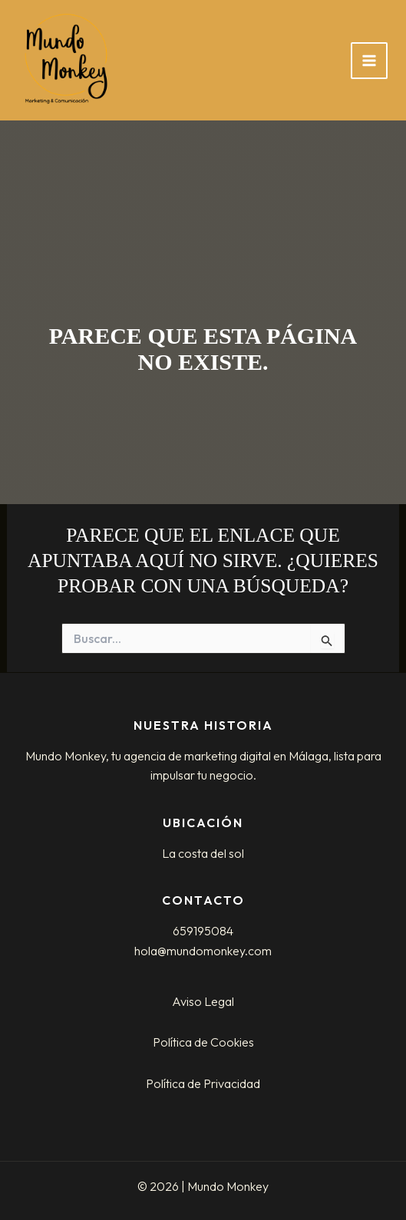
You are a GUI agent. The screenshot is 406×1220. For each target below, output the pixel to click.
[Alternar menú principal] (369, 60)
